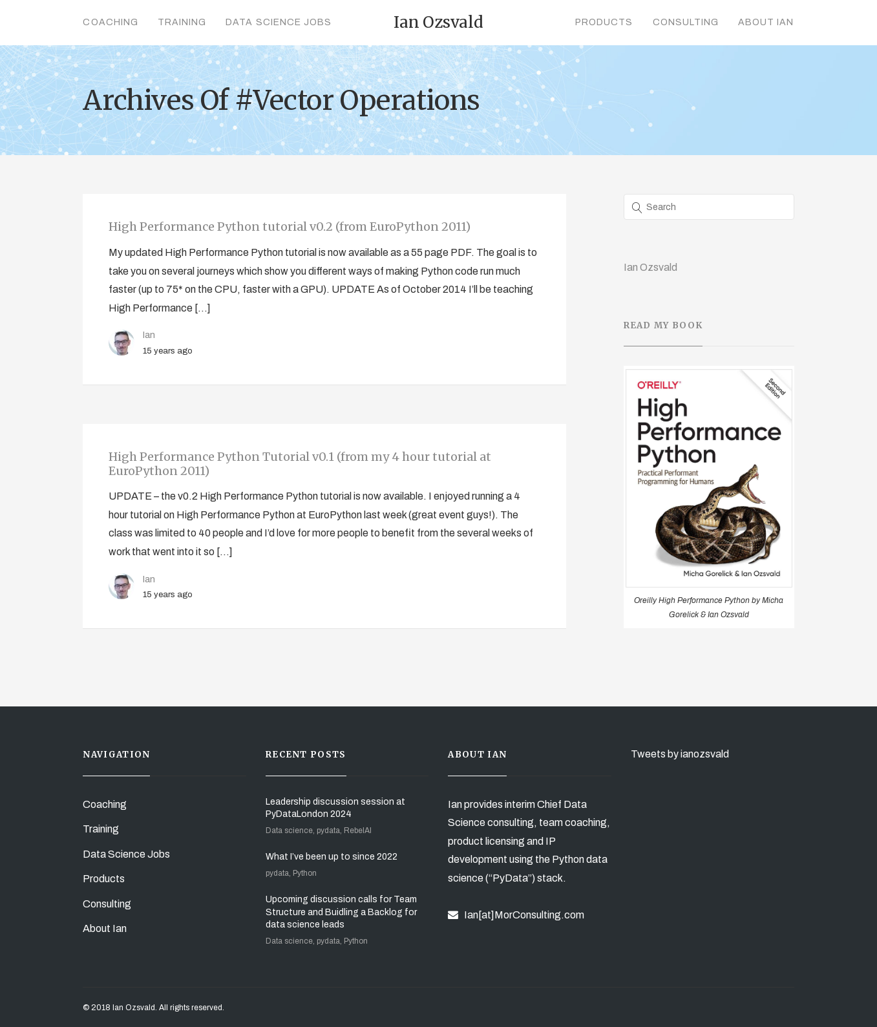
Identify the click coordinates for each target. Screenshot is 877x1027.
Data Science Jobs (279, 22)
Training (182, 22)
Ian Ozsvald (650, 267)
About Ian (766, 22)
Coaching (110, 22)
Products (604, 22)
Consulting (686, 22)
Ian (149, 335)
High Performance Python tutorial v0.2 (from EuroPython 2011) (289, 226)
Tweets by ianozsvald (680, 753)
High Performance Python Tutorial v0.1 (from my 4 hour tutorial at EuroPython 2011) (300, 463)
